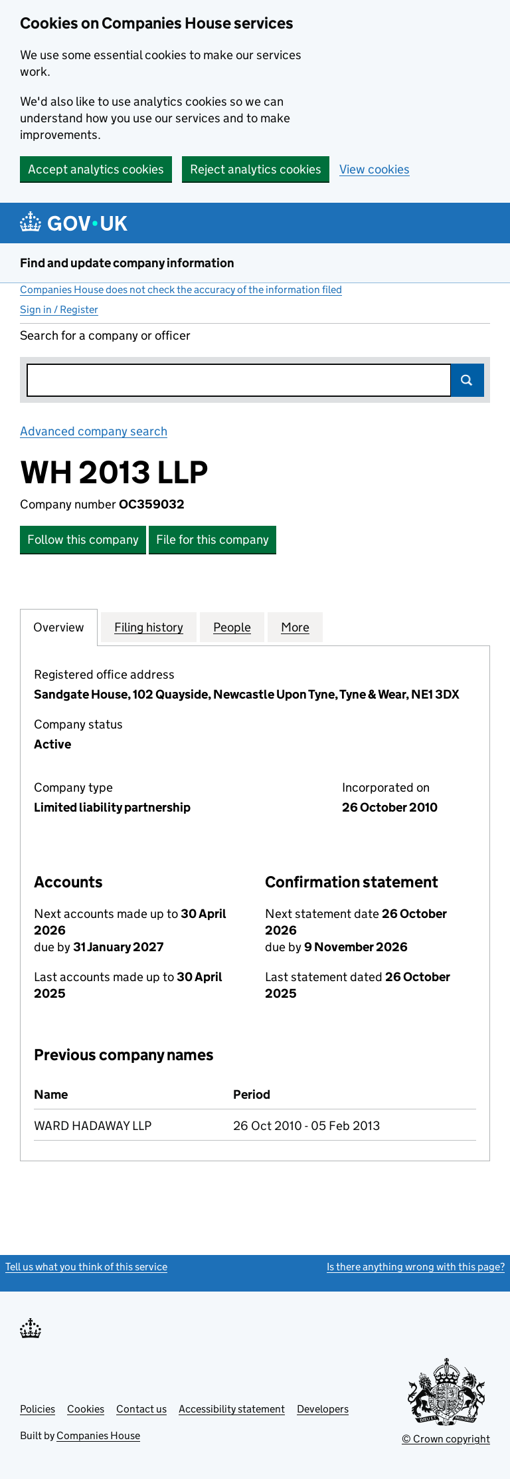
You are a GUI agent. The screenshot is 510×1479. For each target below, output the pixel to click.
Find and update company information (127, 263)
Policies (37, 1409)
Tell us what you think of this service (86, 1266)
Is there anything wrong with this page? (416, 1266)
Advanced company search (93, 431)
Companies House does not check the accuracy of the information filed (181, 289)
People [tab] (232, 627)
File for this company (212, 539)
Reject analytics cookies (255, 169)
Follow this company (83, 539)
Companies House (98, 1435)
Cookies (85, 1409)
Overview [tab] (58, 627)
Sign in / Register (59, 309)
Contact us (141, 1409)
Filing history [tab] (148, 627)
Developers (323, 1409)
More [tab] (295, 627)
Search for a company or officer (105, 335)
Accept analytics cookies (96, 169)
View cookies (374, 169)
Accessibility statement (232, 1409)
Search (467, 380)
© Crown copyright (446, 1438)
